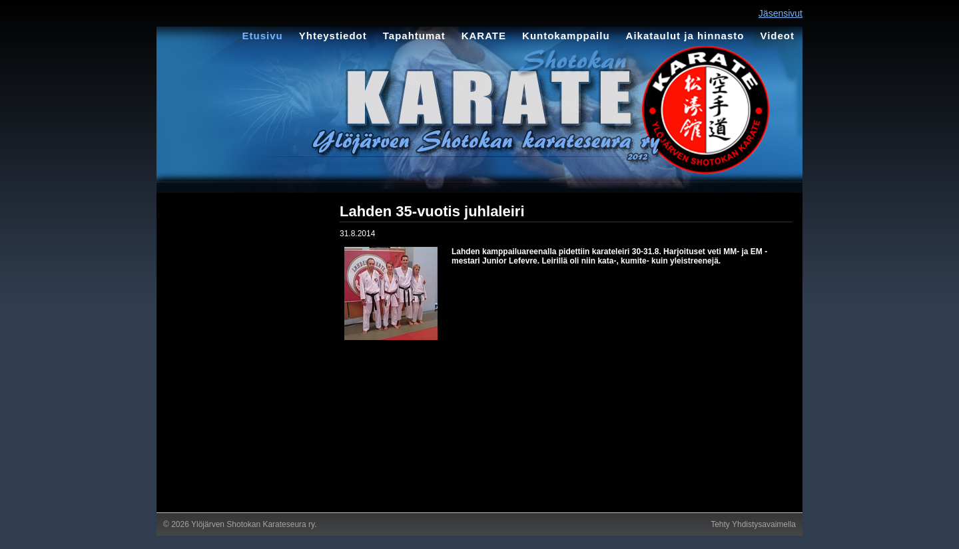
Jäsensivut (780, 13)
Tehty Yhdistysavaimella (753, 524)
